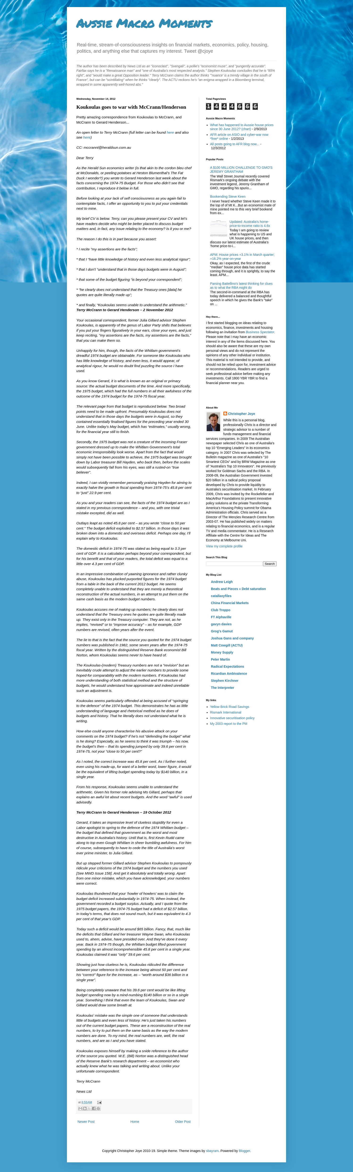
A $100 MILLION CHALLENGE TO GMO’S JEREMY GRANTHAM (241, 169)
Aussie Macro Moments (143, 23)
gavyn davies (221, 624)
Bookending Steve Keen (228, 196)
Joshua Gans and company (232, 638)
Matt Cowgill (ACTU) (227, 645)
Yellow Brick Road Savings (229, 707)
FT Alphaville (221, 617)
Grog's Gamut (222, 631)
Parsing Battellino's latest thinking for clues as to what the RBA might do (241, 285)
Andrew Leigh (222, 582)
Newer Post (86, 1122)
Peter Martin (220, 659)
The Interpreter (222, 688)
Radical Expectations (227, 666)
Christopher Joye (241, 414)
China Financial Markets (230, 603)
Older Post (183, 1122)
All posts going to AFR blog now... (234, 144)
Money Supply (222, 652)
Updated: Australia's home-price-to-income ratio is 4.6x (250, 224)
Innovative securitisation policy (232, 718)
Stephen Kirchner (224, 680)
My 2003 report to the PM (228, 724)
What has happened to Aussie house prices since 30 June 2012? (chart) (242, 127)
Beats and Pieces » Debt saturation (238, 589)
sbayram (212, 1151)
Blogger (244, 1151)
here (170, 132)
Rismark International (225, 712)
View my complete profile (224, 546)
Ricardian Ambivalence (229, 673)
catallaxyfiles (221, 596)
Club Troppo (220, 610)
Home (134, 1122)
